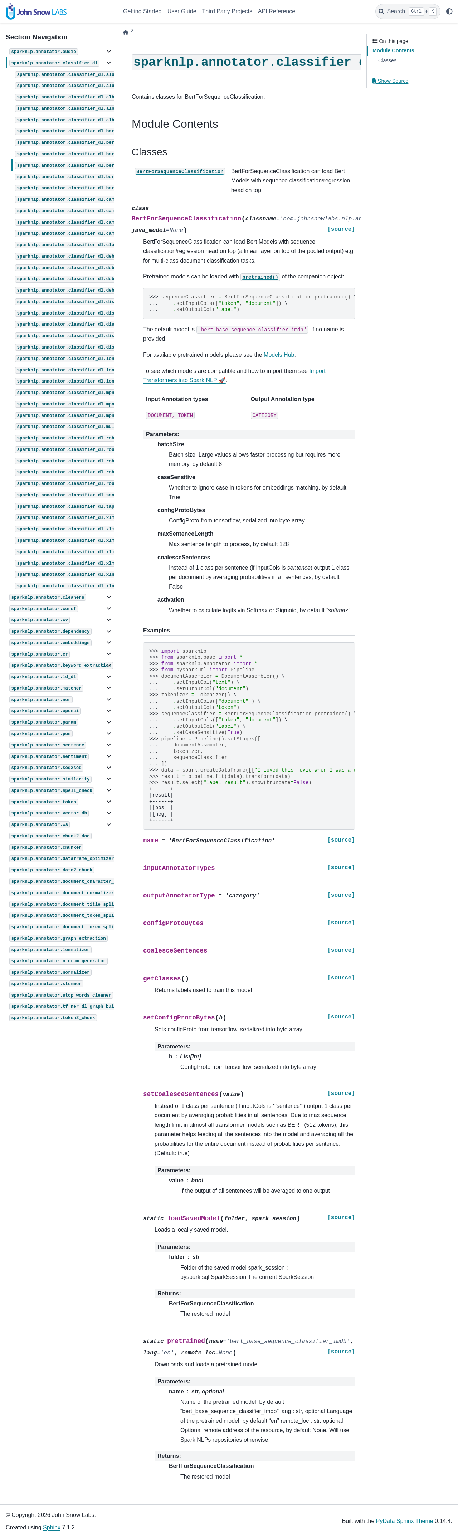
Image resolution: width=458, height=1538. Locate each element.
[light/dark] (449, 11)
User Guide (181, 11)
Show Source (390, 81)
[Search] (407, 11)
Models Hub (279, 355)
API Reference (276, 11)
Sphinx (51, 1527)
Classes (387, 60)
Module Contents (393, 50)
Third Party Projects (227, 11)
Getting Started (142, 11)
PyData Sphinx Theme (404, 1521)
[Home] (125, 32)
